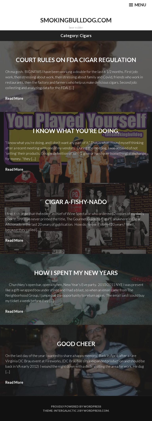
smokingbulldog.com (76, 20)
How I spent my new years (76, 272)
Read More (14, 98)
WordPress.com (96, 410)
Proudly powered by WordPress (76, 406)
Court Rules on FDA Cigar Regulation (76, 59)
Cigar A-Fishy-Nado (76, 201)
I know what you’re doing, (76, 130)
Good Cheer (76, 343)
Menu (137, 5)
